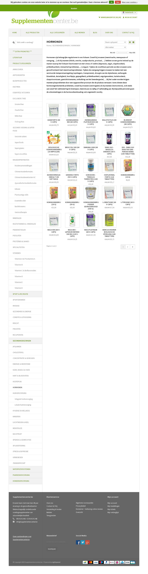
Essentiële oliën (20, 201)
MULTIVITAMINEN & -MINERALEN (24, 224)
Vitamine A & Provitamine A (25, 259)
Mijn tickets (111, 509)
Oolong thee (19, 122)
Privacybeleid (81, 506)
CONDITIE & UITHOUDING (22, 317)
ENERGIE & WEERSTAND (21, 364)
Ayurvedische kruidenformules (25, 183)
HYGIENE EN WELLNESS (21, 411)
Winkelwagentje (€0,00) (110, 17)
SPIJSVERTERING (19, 446)
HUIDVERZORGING (19, 393)
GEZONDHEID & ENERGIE (22, 311)
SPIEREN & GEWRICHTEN (22, 440)
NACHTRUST (17, 434)
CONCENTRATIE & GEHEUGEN (24, 358)
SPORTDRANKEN (19, 300)
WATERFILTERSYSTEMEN (21, 469)
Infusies (17, 189)
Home (14, 32)
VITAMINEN (17, 253)
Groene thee (19, 104)
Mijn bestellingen (113, 506)
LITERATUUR (17, 57)
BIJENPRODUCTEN (20, 81)
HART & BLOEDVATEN (21, 376)
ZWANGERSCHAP (19, 463)
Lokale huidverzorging (23, 405)
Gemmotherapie (21, 212)
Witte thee (18, 116)
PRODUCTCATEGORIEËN (22, 63)
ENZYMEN (16, 87)
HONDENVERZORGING (21, 481)
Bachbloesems (20, 206)
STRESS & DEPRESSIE (20, 451)
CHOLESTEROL (18, 352)
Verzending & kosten (54, 509)
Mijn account (130, 17)
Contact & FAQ (128, 32)
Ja (111, 2)
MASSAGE (16, 306)
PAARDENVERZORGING (21, 475)
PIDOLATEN (17, 235)
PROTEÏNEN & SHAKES (21, 241)
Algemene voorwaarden (84, 503)
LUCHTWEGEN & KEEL (21, 422)
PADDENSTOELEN (19, 230)
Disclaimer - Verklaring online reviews (89, 509)
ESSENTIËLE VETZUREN (21, 92)
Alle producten (32, 32)
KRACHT (16, 323)
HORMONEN (17, 387)
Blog (95, 32)
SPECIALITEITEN (18, 247)
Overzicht (79, 512)
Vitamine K (19, 288)
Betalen (49, 512)
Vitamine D (19, 276)
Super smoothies (21, 154)
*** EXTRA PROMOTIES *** (22, 51)
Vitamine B (19, 265)
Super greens (19, 148)
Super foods (19, 142)
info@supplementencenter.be (26, 522)
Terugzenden (51, 515)
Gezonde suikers (21, 136)
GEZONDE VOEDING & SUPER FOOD (23, 129)
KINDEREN (16, 416)
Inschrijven (52, 549)
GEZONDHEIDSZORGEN (22, 341)
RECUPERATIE (18, 335)
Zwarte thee (19, 110)
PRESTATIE (17, 329)
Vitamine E (19, 282)
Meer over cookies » (130, 2)
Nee (117, 2)
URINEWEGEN (18, 457)
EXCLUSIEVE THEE (19, 98)
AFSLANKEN (17, 346)
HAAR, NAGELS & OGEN (21, 370)
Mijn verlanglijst (113, 512)
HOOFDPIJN (17, 381)
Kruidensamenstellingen (23, 166)
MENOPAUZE (17, 428)
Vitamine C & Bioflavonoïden (25, 270)
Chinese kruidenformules (24, 171)
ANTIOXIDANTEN (19, 75)
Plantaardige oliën (21, 195)
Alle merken (80, 32)
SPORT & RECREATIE (20, 294)
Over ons (109, 32)
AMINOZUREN (18, 69)
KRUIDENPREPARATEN (21, 160)
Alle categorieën (57, 32)
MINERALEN (17, 218)
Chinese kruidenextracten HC (25, 177)
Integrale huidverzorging (24, 399)
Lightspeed (56, 562)
